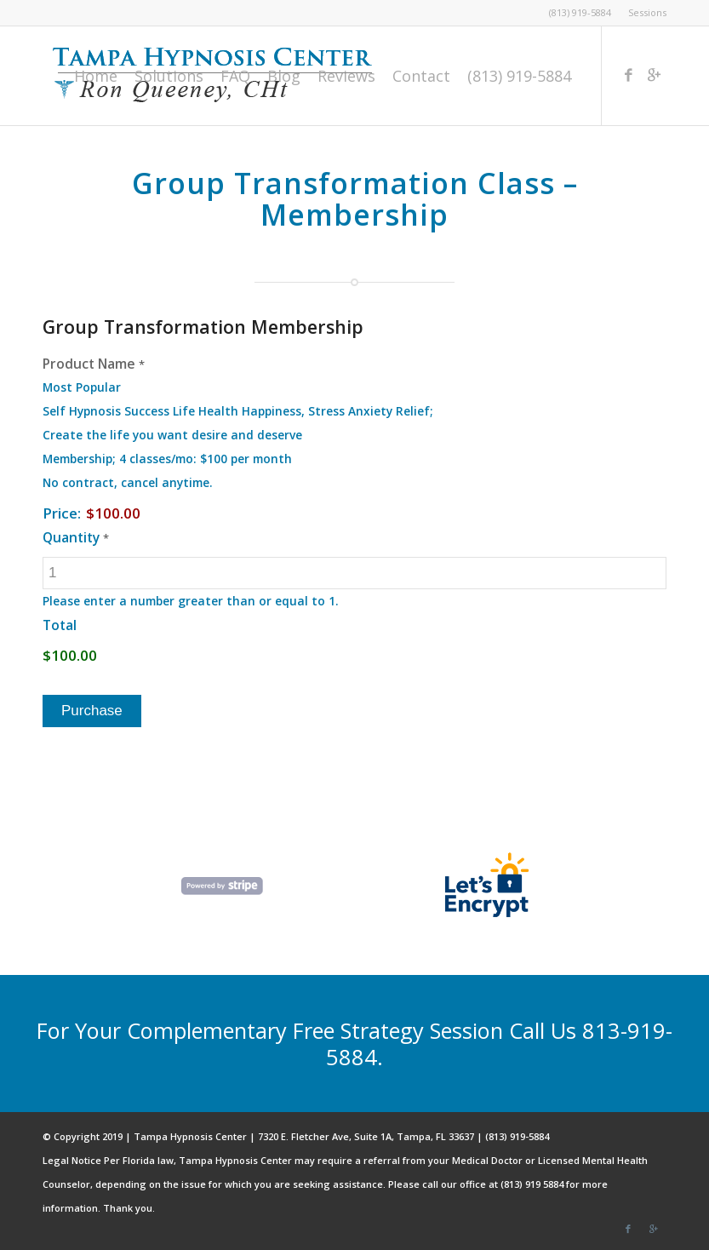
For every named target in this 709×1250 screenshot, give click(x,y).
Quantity (76, 537)
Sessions (647, 12)
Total (60, 625)
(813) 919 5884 (531, 1184)
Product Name (94, 363)
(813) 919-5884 (580, 12)
